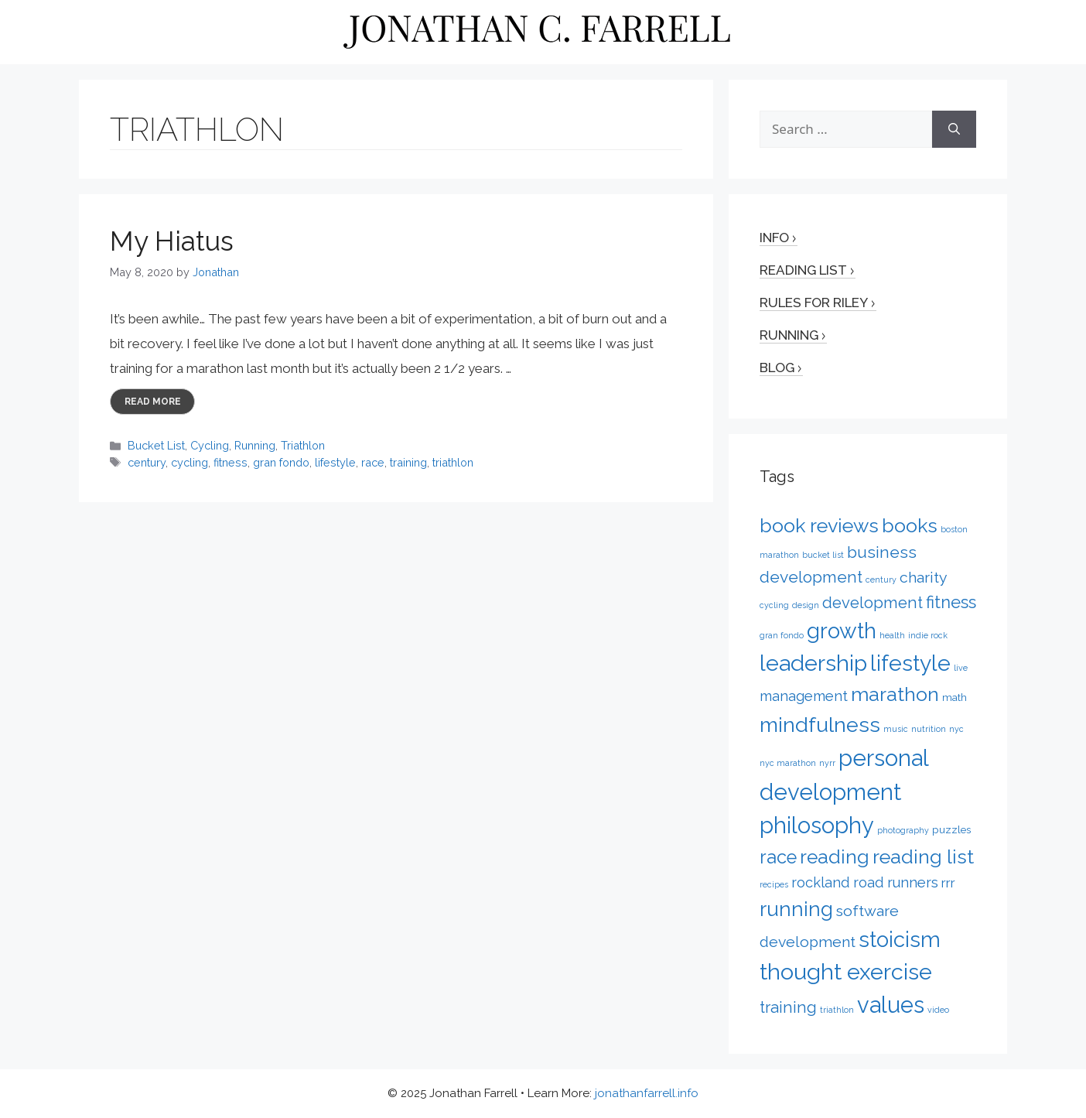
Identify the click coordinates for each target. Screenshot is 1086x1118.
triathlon (452, 462)
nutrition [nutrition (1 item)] (928, 728)
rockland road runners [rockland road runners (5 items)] (864, 882)
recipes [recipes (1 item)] (774, 884)
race (372, 462)
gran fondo (281, 462)
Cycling (209, 445)
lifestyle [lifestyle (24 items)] (910, 663)
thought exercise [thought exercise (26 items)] (846, 972)
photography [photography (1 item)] (903, 830)
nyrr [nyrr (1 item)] (827, 763)
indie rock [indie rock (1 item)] (928, 635)
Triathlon (303, 445)
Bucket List (156, 445)
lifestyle (335, 462)
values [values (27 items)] (890, 1005)
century (147, 462)
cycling (189, 462)
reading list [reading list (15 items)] (923, 856)
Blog (777, 367)
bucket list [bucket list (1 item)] (823, 554)
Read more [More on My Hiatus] (153, 401)
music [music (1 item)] (895, 728)
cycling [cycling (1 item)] (774, 605)
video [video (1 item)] (938, 1009)
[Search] (954, 129)
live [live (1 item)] (961, 667)
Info (774, 237)
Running (254, 445)
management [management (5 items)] (804, 696)
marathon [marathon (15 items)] (895, 694)
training (408, 462)
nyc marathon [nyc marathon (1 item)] (788, 763)
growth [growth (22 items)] (841, 630)
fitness (230, 462)
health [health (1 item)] (892, 635)
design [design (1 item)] (805, 605)
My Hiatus (172, 241)
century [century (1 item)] (881, 579)
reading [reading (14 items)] (834, 857)
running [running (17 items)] (796, 909)
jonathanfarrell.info (646, 1093)
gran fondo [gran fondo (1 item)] (782, 635)
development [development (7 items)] (872, 602)
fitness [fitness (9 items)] (951, 602)
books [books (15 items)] (909, 525)
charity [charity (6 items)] (924, 577)
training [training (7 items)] (788, 1007)
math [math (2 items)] (954, 697)
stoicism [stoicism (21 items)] (900, 939)
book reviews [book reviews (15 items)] (819, 525)
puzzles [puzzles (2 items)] (951, 829)
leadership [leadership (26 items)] (813, 663)
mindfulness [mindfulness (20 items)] (820, 725)
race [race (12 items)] (778, 857)
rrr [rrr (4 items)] (948, 883)
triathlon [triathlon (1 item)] (837, 1009)
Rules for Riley (814, 302)
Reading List (803, 270)
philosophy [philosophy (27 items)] (817, 825)
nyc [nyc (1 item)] (956, 728)
